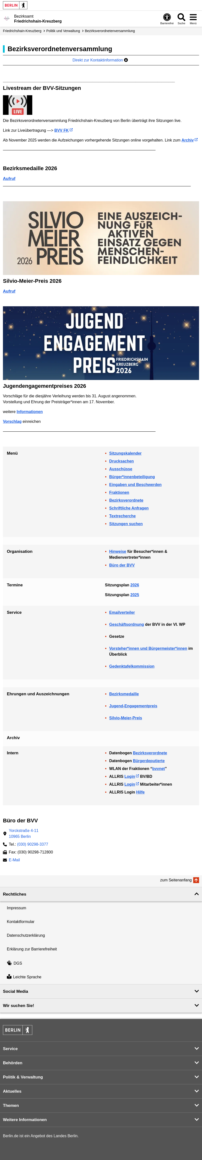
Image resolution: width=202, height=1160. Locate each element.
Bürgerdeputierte (149, 761)
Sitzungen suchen (126, 524)
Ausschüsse (120, 469)
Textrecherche (122, 516)
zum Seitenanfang (176, 880)
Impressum (16, 908)
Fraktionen (119, 492)
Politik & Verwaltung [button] (23, 1077)
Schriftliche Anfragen (129, 508)
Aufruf (9, 178)
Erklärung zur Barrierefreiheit (32, 949)
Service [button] (10, 1048)
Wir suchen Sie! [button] (18, 1005)
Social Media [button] (15, 991)
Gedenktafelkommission (132, 666)
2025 (134, 595)
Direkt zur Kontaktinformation (100, 60)
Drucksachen (121, 461)
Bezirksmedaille (124, 694)
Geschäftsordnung (126, 624)
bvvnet (158, 769)
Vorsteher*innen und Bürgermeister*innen (148, 648)
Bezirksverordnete (126, 500)
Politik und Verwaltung (63, 31)
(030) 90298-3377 (32, 844)
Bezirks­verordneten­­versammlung (110, 31)
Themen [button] (11, 1105)
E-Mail (14, 860)
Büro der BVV (122, 565)
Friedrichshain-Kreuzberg (22, 31)
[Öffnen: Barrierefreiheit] (167, 18)
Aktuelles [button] (12, 1091)
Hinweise (117, 551)
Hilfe (140, 792)
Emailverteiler (122, 612)
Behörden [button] (12, 1063)
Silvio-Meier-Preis (125, 718)
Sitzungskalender (125, 453)
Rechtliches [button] (14, 894)
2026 (134, 585)
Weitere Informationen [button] (25, 1119)
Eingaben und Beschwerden (135, 485)
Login (129, 776)
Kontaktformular (20, 922)
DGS (14, 963)
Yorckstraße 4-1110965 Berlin (23, 834)
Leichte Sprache (24, 977)
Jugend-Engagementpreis (133, 706)
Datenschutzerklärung (26, 935)
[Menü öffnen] (193, 18)
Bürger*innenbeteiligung (132, 477)
